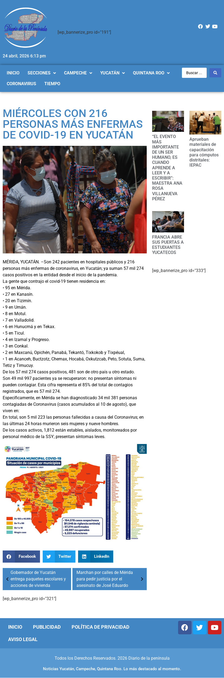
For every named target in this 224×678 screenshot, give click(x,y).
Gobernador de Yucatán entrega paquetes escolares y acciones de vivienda (35, 579)
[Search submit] (215, 72)
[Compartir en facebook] (21, 556)
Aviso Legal (23, 639)
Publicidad (47, 627)
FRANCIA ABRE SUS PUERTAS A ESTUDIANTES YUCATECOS (168, 245)
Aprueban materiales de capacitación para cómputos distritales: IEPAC (204, 152)
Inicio (15, 627)
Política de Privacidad (100, 627)
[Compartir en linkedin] (95, 556)
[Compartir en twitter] (59, 556)
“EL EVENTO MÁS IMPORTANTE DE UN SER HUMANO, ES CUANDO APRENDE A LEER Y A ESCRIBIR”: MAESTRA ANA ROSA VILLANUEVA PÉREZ (167, 167)
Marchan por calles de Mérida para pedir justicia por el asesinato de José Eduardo (110, 579)
